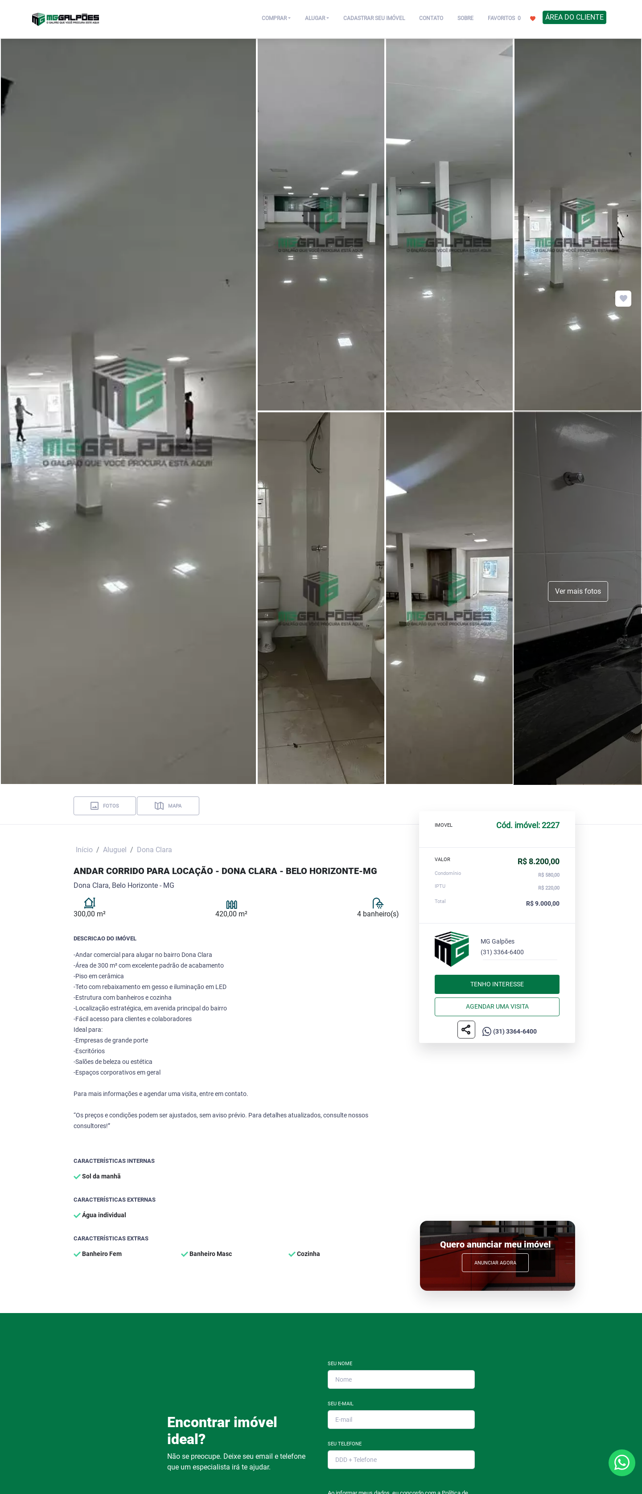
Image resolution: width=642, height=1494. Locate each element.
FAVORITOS (511, 17)
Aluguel (115, 850)
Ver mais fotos (578, 591)
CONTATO (431, 18)
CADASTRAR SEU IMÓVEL (374, 18)
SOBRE (465, 18)
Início (84, 850)
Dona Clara (154, 850)
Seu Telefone (345, 1444)
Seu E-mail (341, 1404)
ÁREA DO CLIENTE (574, 17)
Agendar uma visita (497, 1006)
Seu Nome (340, 1364)
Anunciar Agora (495, 1263)
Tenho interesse (497, 984)
